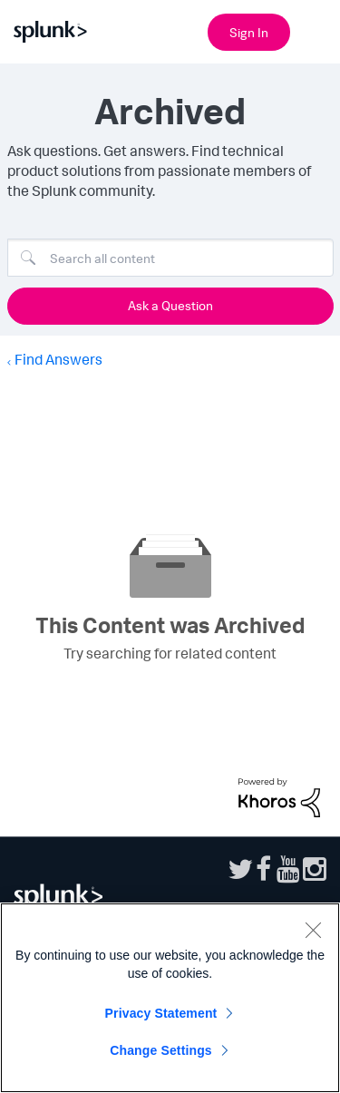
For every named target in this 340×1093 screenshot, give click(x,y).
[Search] (170, 258)
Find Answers (58, 359)
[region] (170, 998)
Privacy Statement (161, 1013)
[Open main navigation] (315, 30)
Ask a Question (170, 305)
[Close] (313, 930)
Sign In (248, 32)
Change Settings (161, 1050)
